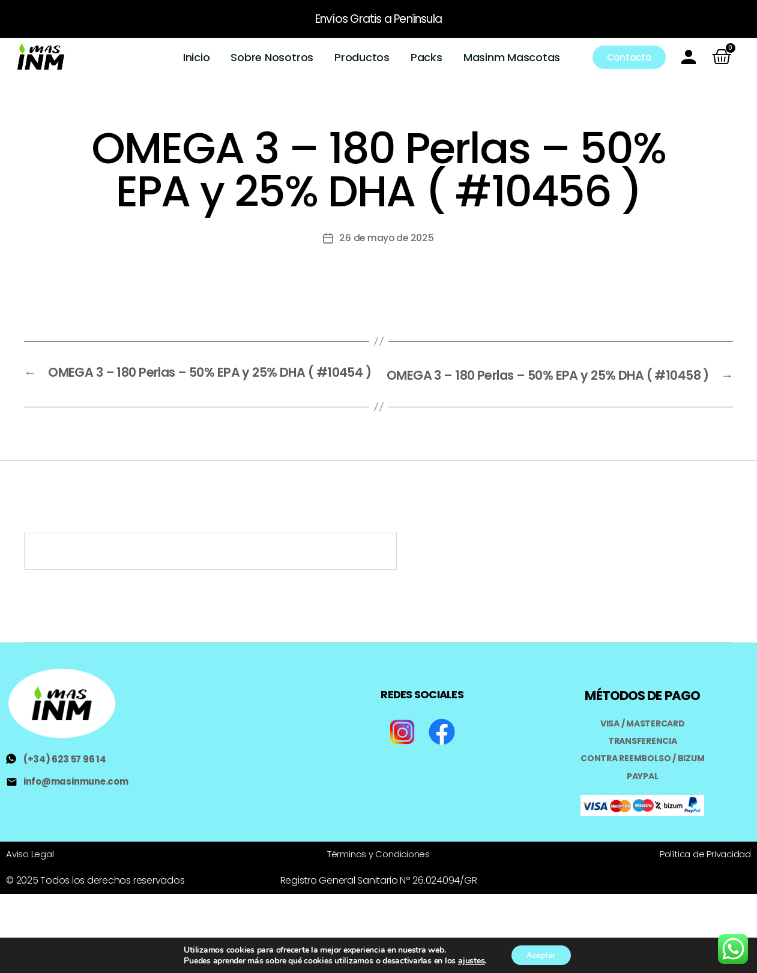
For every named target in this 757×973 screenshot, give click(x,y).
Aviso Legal (31, 864)
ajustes (467, 959)
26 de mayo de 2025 (387, 238)
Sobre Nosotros (272, 57)
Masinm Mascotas (511, 57)
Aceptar (541, 954)
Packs (427, 57)
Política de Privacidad (702, 864)
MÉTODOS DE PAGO (643, 706)
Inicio (197, 57)
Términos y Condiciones (378, 864)
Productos (362, 57)
